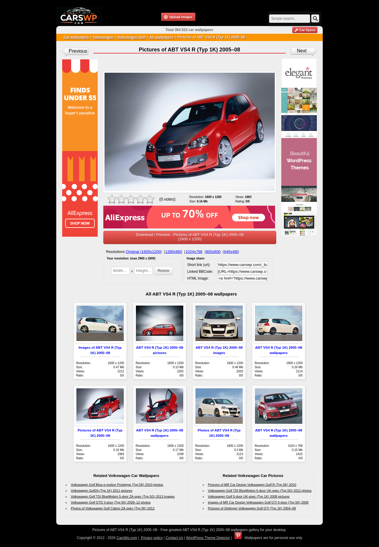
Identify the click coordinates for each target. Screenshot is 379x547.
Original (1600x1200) (144, 251)
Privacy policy (151, 538)
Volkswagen (103, 37)
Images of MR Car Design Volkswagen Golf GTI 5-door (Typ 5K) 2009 (258, 502)
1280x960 (173, 251)
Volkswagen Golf (131, 37)
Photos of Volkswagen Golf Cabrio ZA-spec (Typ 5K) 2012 (113, 508)
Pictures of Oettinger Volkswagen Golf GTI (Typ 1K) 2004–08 (252, 508)
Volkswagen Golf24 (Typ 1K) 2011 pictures (101, 490)
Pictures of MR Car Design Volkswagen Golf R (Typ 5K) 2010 (252, 484)
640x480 (231, 251)
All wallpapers (162, 37)
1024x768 (193, 251)
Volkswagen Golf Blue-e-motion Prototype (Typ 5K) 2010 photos (117, 484)
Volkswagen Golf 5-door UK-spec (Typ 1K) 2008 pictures (249, 496)
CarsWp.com (127, 538)
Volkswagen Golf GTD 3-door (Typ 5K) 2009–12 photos (111, 502)
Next (302, 50)
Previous (78, 50)
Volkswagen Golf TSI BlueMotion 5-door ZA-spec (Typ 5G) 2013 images (123, 496)
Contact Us (174, 538)
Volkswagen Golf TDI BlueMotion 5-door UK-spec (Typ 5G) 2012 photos (259, 490)
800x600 (213, 251)
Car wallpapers (76, 37)
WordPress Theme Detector (208, 538)
